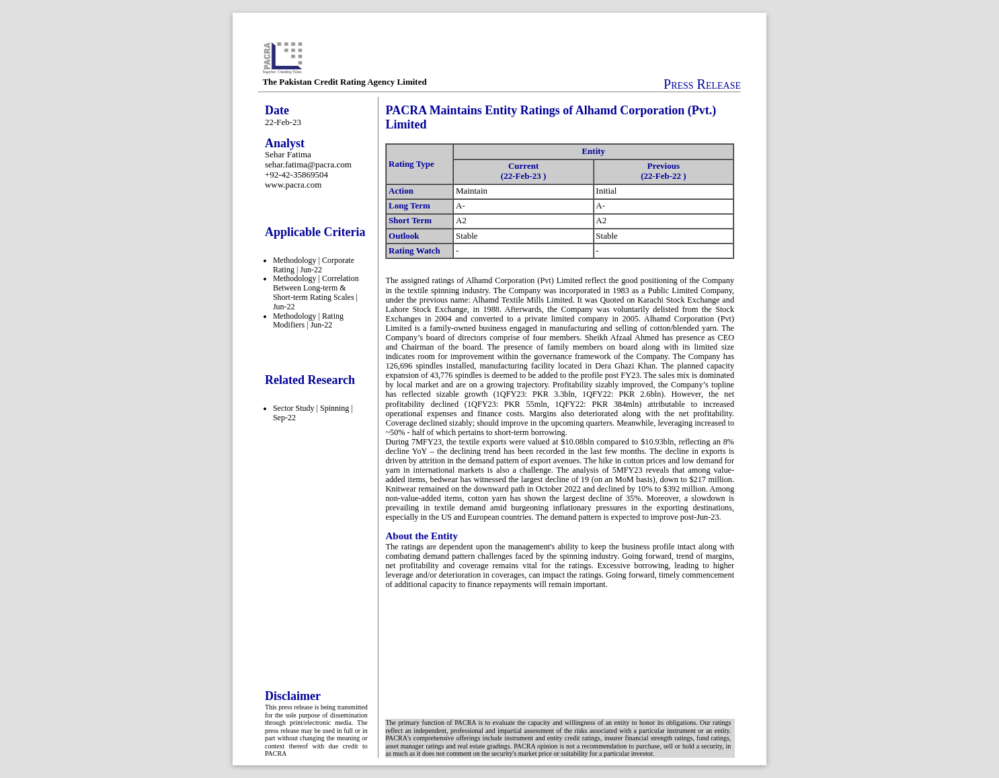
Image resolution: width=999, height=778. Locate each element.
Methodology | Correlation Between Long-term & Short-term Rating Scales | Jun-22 (316, 292)
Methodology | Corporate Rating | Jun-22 (313, 265)
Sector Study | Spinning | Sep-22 (313, 412)
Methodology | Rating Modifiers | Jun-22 (308, 320)
